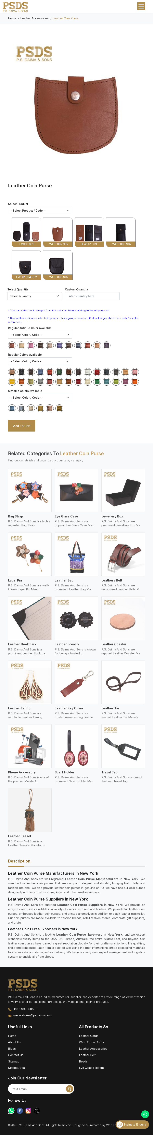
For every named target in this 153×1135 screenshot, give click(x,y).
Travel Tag (109, 775)
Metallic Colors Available (25, 391)
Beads (83, 1061)
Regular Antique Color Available (30, 328)
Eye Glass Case (66, 519)
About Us (14, 1042)
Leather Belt (87, 1055)
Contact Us (15, 1055)
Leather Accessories (34, 18)
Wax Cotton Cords (91, 1042)
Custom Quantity (76, 289)
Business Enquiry (131, 1124)
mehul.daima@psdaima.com (32, 1015)
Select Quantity (18, 289)
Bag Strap (15, 519)
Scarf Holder (64, 775)
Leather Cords (88, 1036)
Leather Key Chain (69, 711)
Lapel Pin (15, 583)
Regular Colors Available (25, 354)
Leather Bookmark (22, 647)
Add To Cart (21, 426)
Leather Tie (110, 711)
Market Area (16, 1068)
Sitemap (13, 1061)
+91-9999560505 (25, 1009)
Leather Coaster (114, 647)
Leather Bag (64, 583)
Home (12, 18)
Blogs (12, 1048)
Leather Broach (67, 647)
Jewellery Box (112, 519)
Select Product (18, 204)
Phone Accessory (22, 775)
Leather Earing (19, 711)
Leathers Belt (111, 583)
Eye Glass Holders (91, 1068)
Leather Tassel (19, 839)
